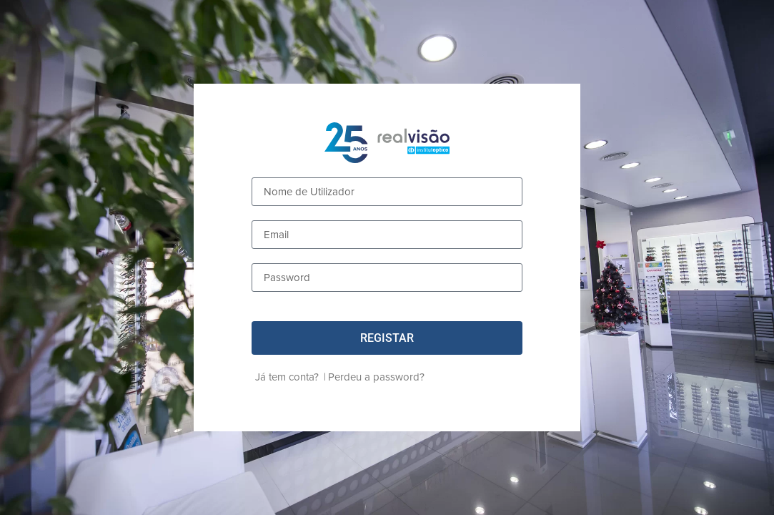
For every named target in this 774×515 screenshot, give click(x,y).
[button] (387, 338)
